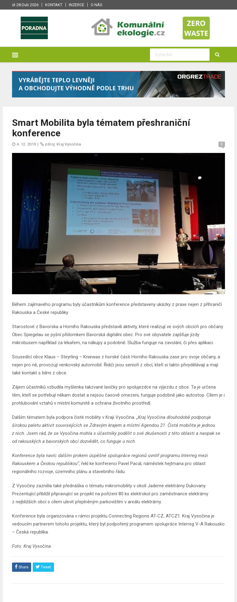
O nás (96, 4)
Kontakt (53, 4)
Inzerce (76, 4)
